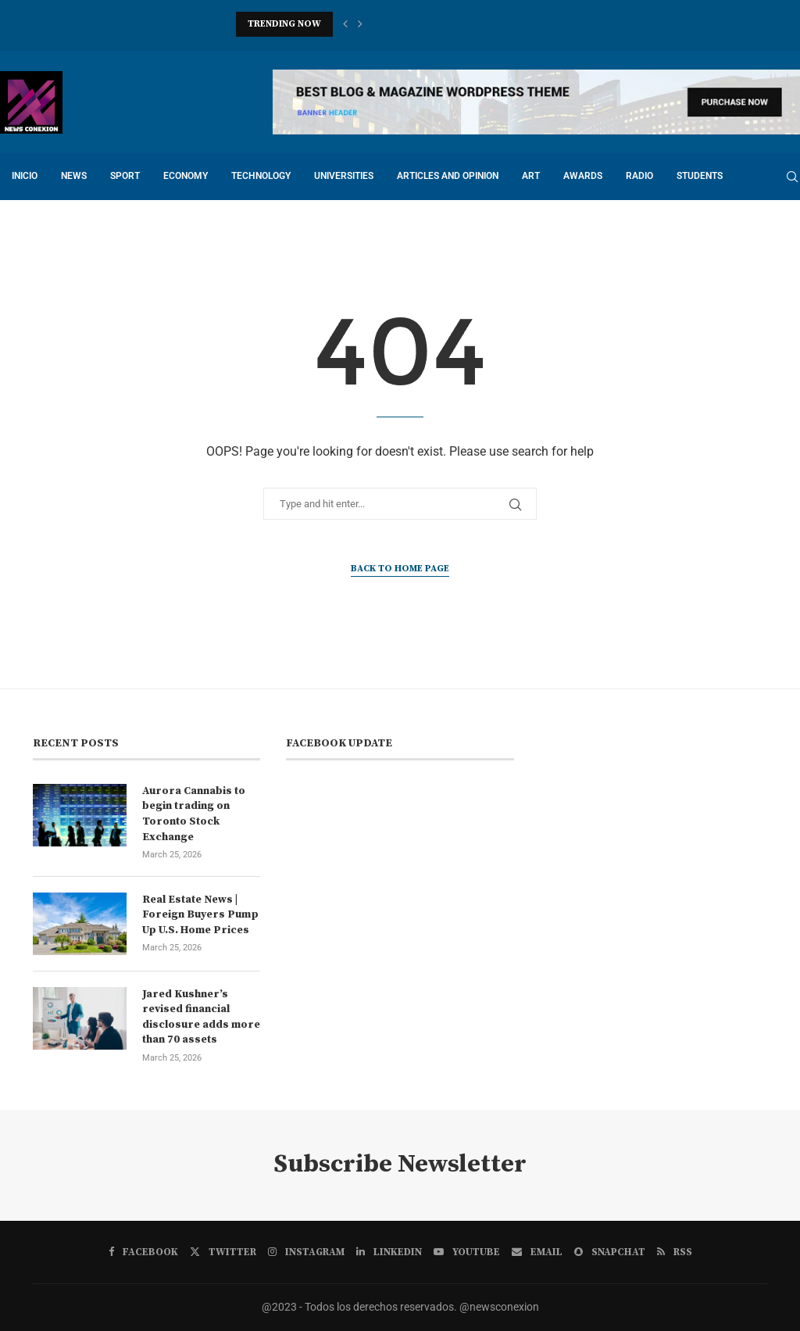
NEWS (74, 175)
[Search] (792, 176)
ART (531, 175)
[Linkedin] (389, 1252)
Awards (582, 175)
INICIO (25, 175)
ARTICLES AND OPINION (447, 175)
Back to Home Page (400, 568)
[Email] (537, 1252)
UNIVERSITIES (343, 175)
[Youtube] (467, 1252)
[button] (345, 24)
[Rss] (674, 1252)
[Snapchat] (609, 1252)
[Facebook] (143, 1252)
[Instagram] (306, 1252)
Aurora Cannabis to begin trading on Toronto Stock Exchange (193, 814)
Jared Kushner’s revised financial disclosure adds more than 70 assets (201, 1017)
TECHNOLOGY (261, 175)
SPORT (125, 175)
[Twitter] (223, 1252)
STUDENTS (700, 175)
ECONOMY (185, 175)
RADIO (639, 175)
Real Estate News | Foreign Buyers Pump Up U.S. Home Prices (200, 915)
